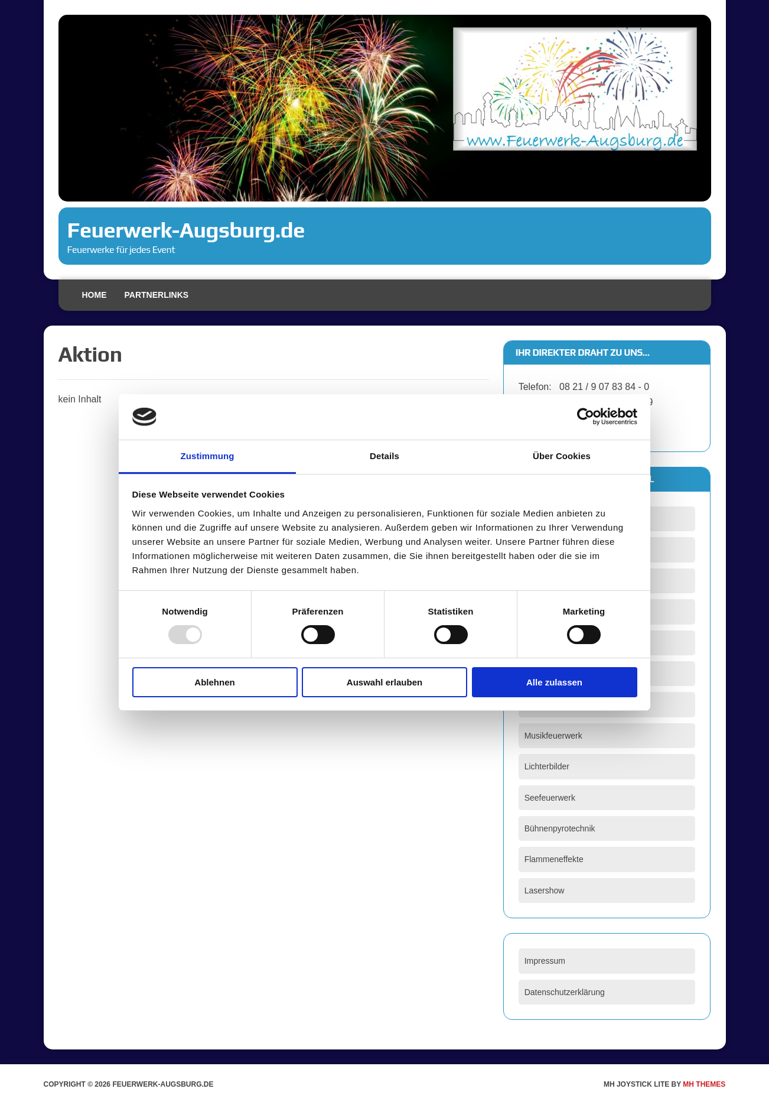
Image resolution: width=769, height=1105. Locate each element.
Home (94, 295)
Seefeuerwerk (549, 797)
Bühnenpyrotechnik (559, 828)
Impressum (544, 961)
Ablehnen (214, 682)
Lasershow (544, 890)
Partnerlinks (157, 295)
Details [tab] (384, 456)
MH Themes (704, 1084)
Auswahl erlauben (384, 682)
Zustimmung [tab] (207, 456)
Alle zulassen (554, 682)
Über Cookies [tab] (562, 456)
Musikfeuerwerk (553, 735)
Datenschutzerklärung (564, 992)
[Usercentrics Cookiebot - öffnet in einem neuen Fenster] (585, 416)
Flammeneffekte (554, 859)
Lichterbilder (546, 766)
